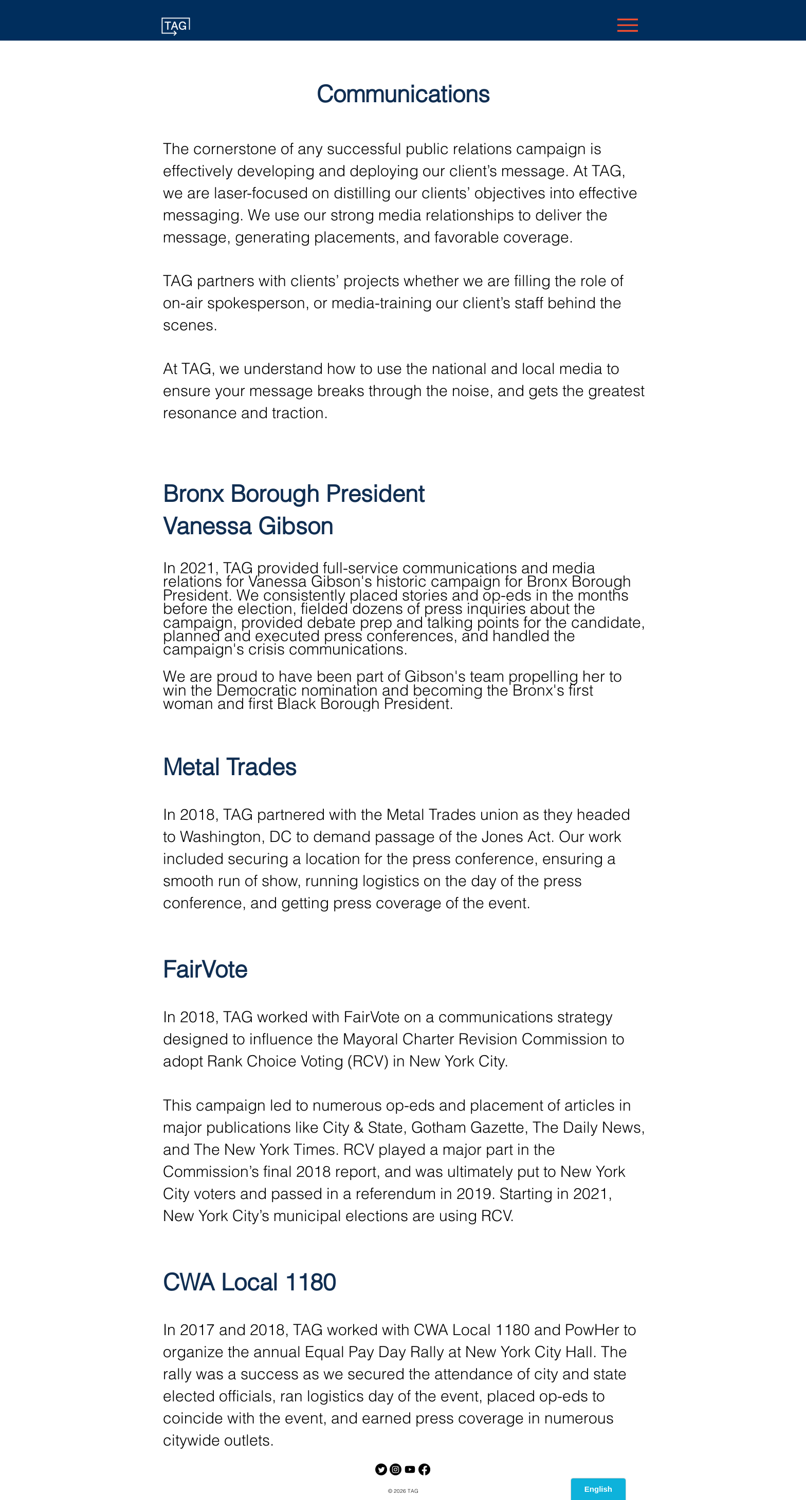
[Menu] (627, 25)
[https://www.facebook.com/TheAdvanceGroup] (424, 1469)
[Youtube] (410, 1469)
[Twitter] (381, 1469)
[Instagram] (395, 1469)
